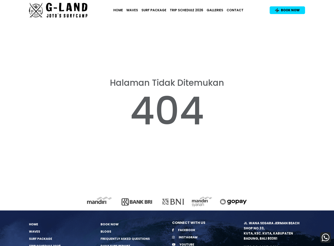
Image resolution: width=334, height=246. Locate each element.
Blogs (106, 231)
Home (118, 10)
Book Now (110, 224)
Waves (132, 10)
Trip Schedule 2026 (186, 10)
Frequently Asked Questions (125, 239)
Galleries (215, 10)
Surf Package (153, 10)
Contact (235, 10)
